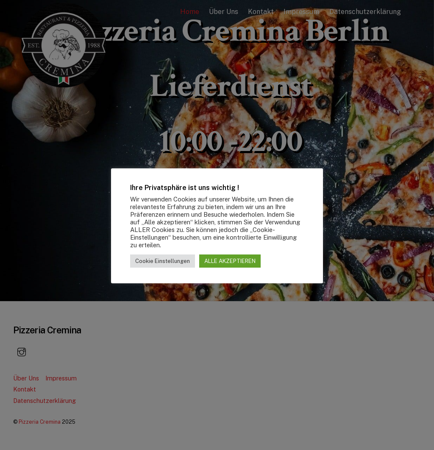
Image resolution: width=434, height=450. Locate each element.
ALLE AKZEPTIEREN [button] (230, 261)
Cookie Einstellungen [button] (162, 261)
